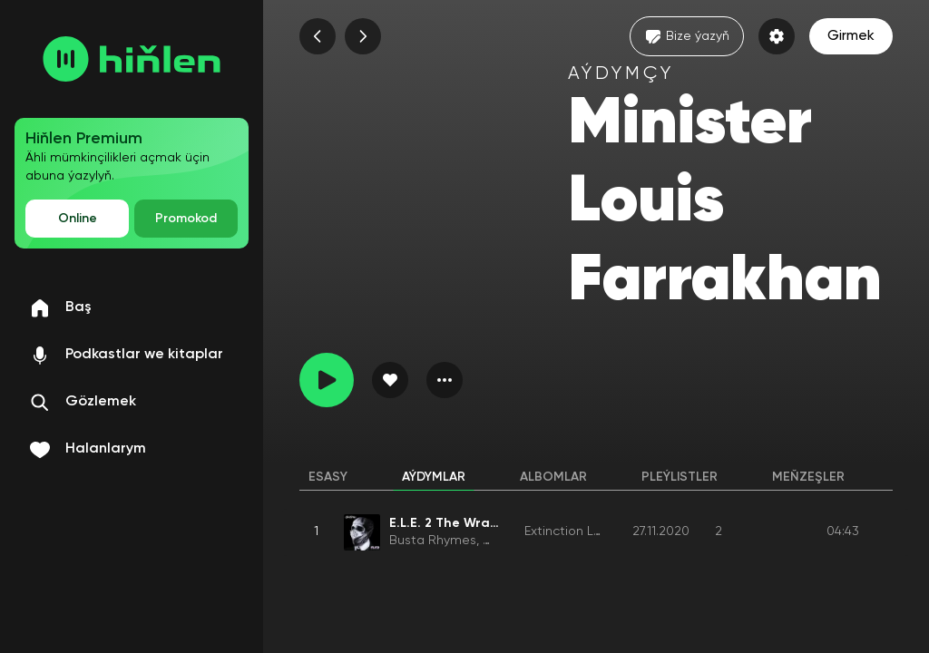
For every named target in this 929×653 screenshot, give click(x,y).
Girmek (851, 36)
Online (77, 218)
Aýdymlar (433, 477)
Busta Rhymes (432, 540)
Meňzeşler (808, 477)
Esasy (327, 477)
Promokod (186, 218)
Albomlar (553, 477)
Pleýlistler (679, 477)
